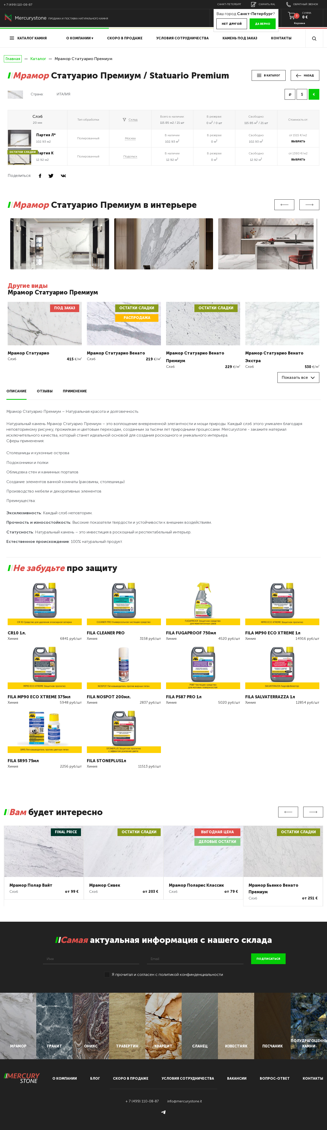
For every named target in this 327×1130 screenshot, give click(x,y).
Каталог (38, 58)
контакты (313, 1078)
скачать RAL (263, 4)
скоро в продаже (125, 38)
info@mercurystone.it (184, 1101)
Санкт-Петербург (229, 4)
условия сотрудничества (182, 38)
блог (95, 1078)
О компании (64, 1078)
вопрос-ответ (275, 1078)
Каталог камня (28, 38)
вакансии (237, 1078)
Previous (284, 204)
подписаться (268, 959)
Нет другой (232, 24)
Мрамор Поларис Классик (196, 885)
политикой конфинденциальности (191, 974)
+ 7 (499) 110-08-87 (18, 4)
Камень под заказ (240, 38)
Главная (12, 58)
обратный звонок (302, 4)
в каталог (268, 75)
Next (309, 204)
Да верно (262, 24)
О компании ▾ (79, 38)
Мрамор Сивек (104, 885)
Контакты (281, 38)
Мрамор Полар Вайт (30, 885)
